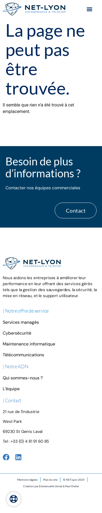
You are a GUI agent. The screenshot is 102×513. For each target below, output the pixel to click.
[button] (89, 9)
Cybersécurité (17, 333)
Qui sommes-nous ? (23, 378)
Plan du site (50, 479)
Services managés (21, 322)
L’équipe (11, 389)
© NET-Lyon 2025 (74, 479)
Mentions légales (27, 479)
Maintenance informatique (29, 344)
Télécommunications (23, 355)
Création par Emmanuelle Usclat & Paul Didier (51, 486)
